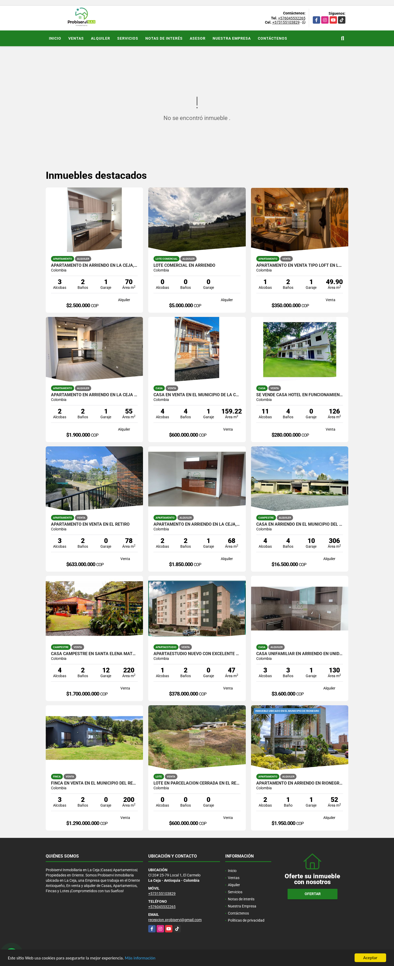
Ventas (76, 38)
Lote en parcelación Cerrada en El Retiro (197, 783)
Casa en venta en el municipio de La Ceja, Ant (197, 395)
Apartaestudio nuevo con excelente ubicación (197, 654)
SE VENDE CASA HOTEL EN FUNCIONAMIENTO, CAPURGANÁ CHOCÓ (299, 395)
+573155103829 (286, 22)
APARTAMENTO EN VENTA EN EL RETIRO (90, 524)
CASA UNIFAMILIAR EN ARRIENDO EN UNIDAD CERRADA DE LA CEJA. (299, 654)
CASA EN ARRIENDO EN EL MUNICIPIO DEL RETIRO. (299, 524)
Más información (140, 958)
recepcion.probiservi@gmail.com (175, 920)
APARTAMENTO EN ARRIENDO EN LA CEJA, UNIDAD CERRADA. (94, 265)
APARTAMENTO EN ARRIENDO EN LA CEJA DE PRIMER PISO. (94, 395)
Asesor (198, 38)
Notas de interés (164, 38)
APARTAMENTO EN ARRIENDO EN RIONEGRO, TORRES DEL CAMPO (299, 783)
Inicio (55, 38)
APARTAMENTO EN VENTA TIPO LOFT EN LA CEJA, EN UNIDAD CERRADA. (299, 265)
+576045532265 (291, 18)
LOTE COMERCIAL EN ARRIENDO (184, 265)
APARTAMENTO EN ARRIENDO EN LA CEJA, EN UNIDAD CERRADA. (197, 524)
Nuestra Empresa (232, 38)
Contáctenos (272, 38)
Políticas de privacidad (246, 920)
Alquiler (100, 38)
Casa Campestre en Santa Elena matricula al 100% (94, 654)
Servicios (127, 38)
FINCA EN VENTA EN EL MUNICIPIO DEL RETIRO (94, 783)
